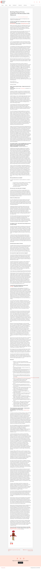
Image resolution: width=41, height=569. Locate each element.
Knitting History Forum (24, 23)
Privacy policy (3, 567)
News (10, 5)
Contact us (25, 5)
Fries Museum (23, 88)
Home (2, 5)
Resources (20, 5)
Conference (14, 5)
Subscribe (20, 562)
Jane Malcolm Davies (13, 528)
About (6, 5)
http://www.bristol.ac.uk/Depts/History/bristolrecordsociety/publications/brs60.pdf (26, 377)
